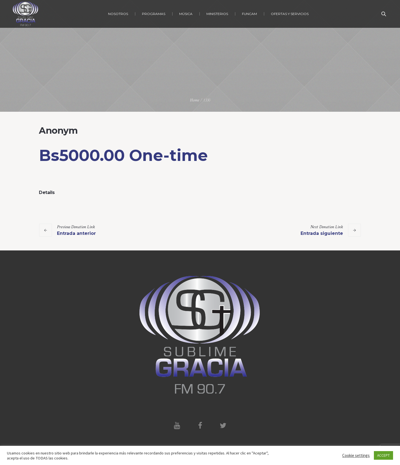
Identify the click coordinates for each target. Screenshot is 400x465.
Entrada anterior (76, 233)
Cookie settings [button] (356, 455)
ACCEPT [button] (383, 455)
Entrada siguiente (322, 233)
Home (194, 100)
